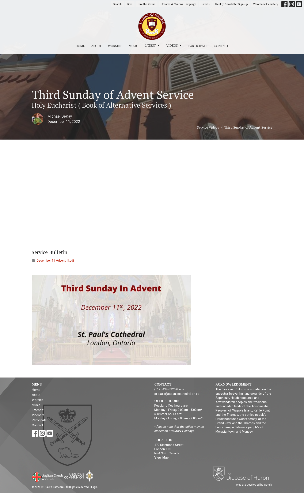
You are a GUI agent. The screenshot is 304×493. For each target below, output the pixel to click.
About (96, 46)
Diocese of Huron (242, 473)
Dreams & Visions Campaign (178, 4)
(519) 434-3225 (164, 389)
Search (117, 4)
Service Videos (208, 127)
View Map (161, 457)
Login (94, 487)
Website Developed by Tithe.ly (254, 484)
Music (133, 46)
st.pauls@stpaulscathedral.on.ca (176, 394)
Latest (152, 45)
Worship (115, 46)
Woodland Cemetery (265, 4)
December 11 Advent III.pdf (53, 260)
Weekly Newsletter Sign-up (231, 4)
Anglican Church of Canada (47, 476)
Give (129, 4)
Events (205, 4)
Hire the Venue (146, 4)
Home (80, 46)
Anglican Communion (79, 476)
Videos (174, 45)
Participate (198, 46)
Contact (221, 46)
